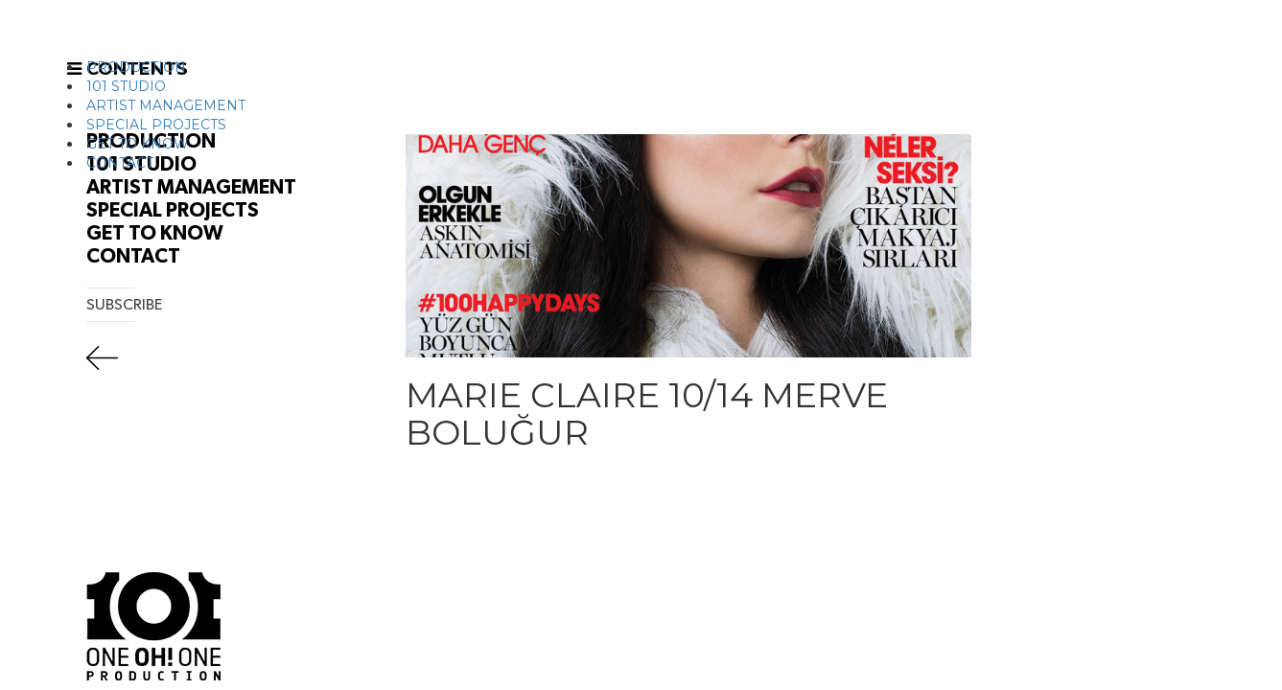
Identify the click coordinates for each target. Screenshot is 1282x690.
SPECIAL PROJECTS (156, 124)
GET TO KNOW (137, 143)
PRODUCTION (136, 67)
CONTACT (119, 163)
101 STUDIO (126, 86)
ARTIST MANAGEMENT (165, 105)
